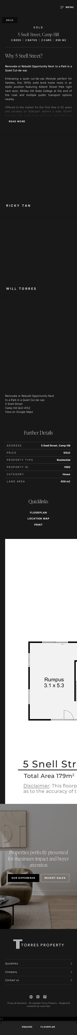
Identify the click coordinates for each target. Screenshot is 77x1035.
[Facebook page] (31, 997)
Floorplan (48, 1027)
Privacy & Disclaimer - (18, 1003)
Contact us (12, 980)
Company (11, 972)
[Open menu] (67, 7)
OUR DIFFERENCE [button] (23, 877)
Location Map (38, 518)
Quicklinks (11, 963)
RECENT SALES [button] (55, 877)
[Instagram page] (38, 997)
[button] (38, 525)
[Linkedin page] (44, 997)
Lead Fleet (45, 1006)
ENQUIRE (27, 1027)
